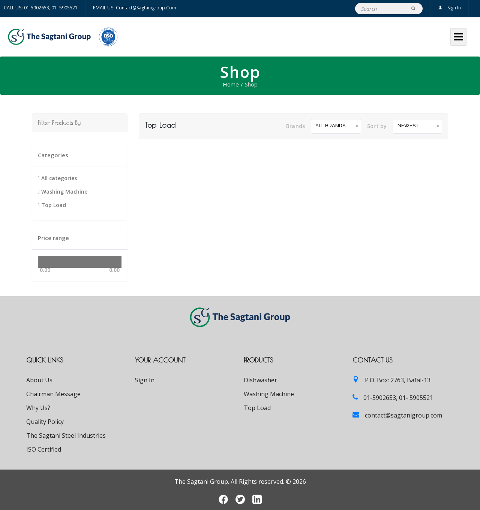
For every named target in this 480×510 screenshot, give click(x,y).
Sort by (377, 126)
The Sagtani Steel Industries (66, 435)
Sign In (449, 7)
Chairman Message (53, 394)
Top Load (52, 205)
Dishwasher (260, 380)
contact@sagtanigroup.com (146, 7)
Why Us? (38, 408)
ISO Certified (43, 449)
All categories (57, 178)
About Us (39, 380)
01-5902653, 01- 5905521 (51, 7)
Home (231, 84)
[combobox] (336, 126)
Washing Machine (62, 191)
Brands (295, 126)
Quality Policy (45, 422)
